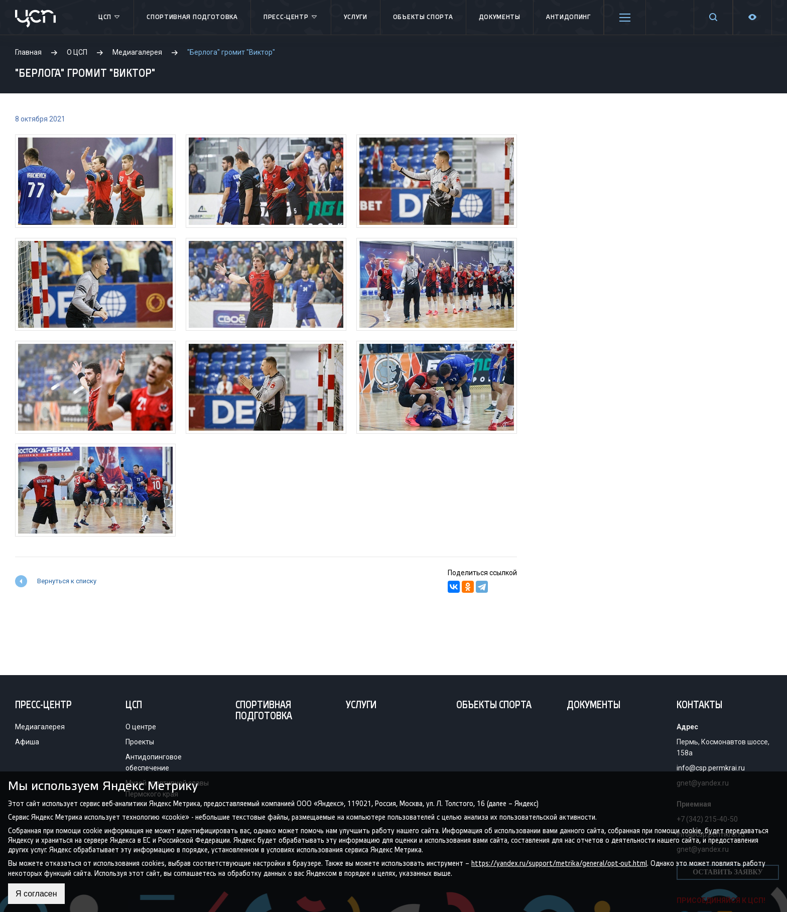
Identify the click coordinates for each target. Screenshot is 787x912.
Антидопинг (568, 17)
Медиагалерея (40, 727)
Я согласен (36, 893)
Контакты (699, 705)
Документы (499, 17)
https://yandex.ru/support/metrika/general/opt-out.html (559, 863)
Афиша (27, 742)
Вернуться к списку (66, 581)
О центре (140, 727)
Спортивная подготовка (192, 17)
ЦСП (109, 17)
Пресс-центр (291, 17)
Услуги (355, 17)
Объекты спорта (423, 17)
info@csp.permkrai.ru (711, 768)
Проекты (139, 742)
